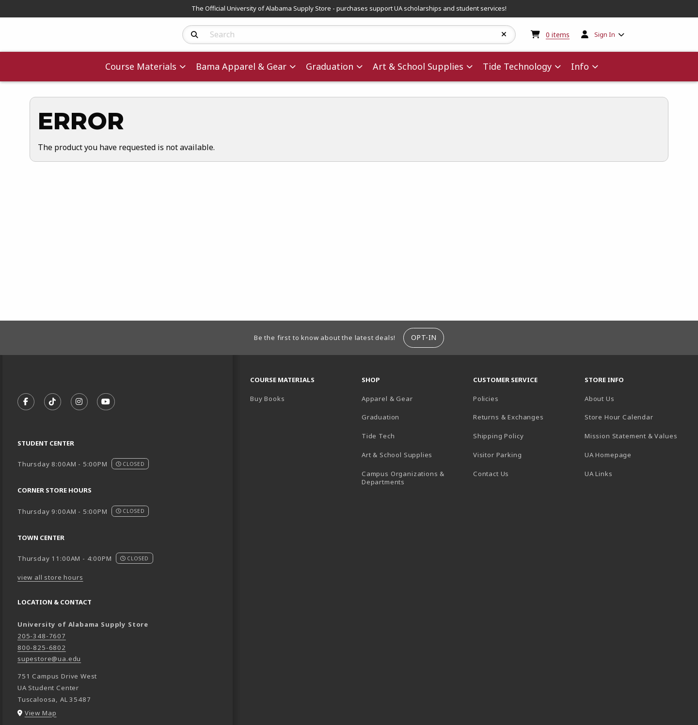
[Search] (194, 35)
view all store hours (50, 577)
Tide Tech (378, 436)
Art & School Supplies (397, 454)
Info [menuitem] (580, 66)
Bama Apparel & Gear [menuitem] (241, 66)
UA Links (599, 473)
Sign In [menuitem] (604, 34)
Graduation (380, 417)
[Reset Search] (504, 34)
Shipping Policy (498, 436)
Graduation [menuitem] (329, 66)
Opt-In (424, 337)
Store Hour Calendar (636, 416)
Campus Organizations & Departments (413, 477)
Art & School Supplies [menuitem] (418, 66)
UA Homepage (636, 454)
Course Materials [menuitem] (140, 66)
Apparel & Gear (387, 398)
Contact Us (491, 473)
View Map (41, 713)
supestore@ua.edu (49, 658)
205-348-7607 (41, 636)
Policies (486, 398)
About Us (600, 398)
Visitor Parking (497, 454)
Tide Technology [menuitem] (517, 66)
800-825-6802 (41, 647)
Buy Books (267, 398)
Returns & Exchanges (508, 417)
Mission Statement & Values (631, 436)
